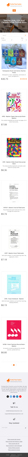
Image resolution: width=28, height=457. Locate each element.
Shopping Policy (14, 456)
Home (10, 26)
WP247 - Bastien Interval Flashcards (14, 207)
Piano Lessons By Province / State (14, 441)
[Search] (25, 35)
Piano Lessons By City (14, 443)
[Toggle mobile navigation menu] (14, 10)
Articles (13, 455)
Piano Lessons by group (14, 450)
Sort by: (6, 39)
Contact (19, 455)
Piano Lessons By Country (14, 439)
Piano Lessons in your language (14, 445)
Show (24, 39)
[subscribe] (25, 427)
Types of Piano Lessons (14, 447)
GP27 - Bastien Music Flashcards (14, 253)
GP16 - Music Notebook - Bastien (14, 299)
